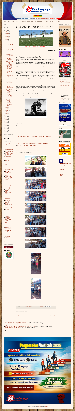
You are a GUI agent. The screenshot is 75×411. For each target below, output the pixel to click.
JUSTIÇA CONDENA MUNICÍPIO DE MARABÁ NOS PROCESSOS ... (9, 63)
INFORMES (7, 203)
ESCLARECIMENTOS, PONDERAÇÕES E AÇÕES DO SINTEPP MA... (9, 55)
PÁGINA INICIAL (6, 21)
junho (7, 40)
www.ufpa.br (7, 160)
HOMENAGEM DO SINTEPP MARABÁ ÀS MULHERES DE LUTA (64, 86)
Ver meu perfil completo (62, 165)
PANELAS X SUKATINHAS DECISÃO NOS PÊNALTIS (26, 145)
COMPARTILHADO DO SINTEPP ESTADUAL (9, 177)
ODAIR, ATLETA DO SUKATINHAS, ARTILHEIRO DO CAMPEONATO (29, 150)
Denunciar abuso (7, 241)
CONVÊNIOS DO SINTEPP (8, 179)
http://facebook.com (8, 145)
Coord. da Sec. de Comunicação (7, 183)
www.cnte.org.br (7, 157)
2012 (6, 130)
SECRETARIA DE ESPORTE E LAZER (8, 233)
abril (7, 108)
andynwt (39, 406)
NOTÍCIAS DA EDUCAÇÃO (7, 218)
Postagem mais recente (20, 315)
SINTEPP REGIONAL (8, 237)
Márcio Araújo (7, 210)
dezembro (7, 31)
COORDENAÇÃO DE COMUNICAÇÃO (24, 308)
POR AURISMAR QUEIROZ (8, 220)
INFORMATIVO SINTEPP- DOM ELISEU (9, 199)
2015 (6, 125)
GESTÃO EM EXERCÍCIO (7, 197)
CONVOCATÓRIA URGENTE (9, 105)
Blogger (46, 406)
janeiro (7, 113)
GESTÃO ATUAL (15, 21)
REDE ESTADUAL (8, 226)
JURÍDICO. (7, 209)
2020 (6, 118)
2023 (6, 30)
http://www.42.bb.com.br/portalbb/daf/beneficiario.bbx (9, 154)
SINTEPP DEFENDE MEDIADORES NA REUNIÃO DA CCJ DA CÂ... (9, 75)
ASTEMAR (58, 21)
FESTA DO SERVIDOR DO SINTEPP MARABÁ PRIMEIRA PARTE (65, 82)
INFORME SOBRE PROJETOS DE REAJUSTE (12, 327)
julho (7, 39)
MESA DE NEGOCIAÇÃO (7, 212)
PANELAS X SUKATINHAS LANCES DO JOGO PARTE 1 (27, 133)
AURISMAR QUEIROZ (9, 172)
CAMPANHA (7, 175)
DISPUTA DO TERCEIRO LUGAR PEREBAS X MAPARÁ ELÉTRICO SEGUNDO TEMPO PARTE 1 (34, 138)
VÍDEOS (6, 238)
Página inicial (36, 315)
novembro (7, 33)
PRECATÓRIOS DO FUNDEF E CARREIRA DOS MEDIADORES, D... (9, 43)
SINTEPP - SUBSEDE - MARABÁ (65, 163)
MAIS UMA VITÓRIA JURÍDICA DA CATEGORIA (9, 47)
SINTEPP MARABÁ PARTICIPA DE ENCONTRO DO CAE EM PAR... (9, 67)
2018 (6, 121)
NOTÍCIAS (46, 21)
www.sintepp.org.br (8, 159)
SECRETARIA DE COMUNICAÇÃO (8, 231)
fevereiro (7, 111)
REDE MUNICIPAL (8, 227)
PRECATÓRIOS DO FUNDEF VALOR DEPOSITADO (9, 59)
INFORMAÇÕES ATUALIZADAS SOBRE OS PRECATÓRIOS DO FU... (9, 83)
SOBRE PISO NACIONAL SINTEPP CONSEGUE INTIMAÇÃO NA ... (9, 101)
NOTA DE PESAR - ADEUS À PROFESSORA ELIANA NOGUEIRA (9, 91)
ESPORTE (52, 21)
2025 (6, 27)
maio (7, 107)
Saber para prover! (8, 156)
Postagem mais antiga (52, 315)
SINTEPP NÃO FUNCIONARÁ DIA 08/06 (9, 87)
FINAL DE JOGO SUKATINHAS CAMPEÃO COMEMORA (27, 147)
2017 (6, 122)
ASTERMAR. (7, 171)
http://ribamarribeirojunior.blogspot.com (9, 147)
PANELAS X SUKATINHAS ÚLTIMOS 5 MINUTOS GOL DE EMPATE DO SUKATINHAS (32, 141)
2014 (6, 127)
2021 (6, 116)
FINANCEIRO (62, 178)
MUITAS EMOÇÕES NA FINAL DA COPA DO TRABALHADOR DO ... (9, 51)
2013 (6, 128)
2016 (6, 124)
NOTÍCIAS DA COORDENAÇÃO (26, 21)
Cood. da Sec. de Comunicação (7, 181)
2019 (6, 119)
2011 (6, 131)
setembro (7, 36)
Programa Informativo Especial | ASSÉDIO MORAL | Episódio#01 (65, 89)
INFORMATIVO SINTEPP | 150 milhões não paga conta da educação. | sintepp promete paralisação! (65, 94)
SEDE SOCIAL (7, 236)
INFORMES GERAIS (38, 21)
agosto (7, 37)
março (7, 110)
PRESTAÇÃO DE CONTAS (8, 224)
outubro (7, 34)
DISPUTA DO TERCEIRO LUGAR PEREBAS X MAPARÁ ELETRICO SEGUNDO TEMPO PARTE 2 (34, 136)
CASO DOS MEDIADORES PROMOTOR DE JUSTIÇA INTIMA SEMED (9, 96)
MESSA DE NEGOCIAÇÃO (7, 214)
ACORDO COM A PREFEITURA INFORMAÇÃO (9, 79)
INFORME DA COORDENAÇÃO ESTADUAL (8, 201)
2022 (6, 115)
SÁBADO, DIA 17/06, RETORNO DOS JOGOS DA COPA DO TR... (9, 71)
